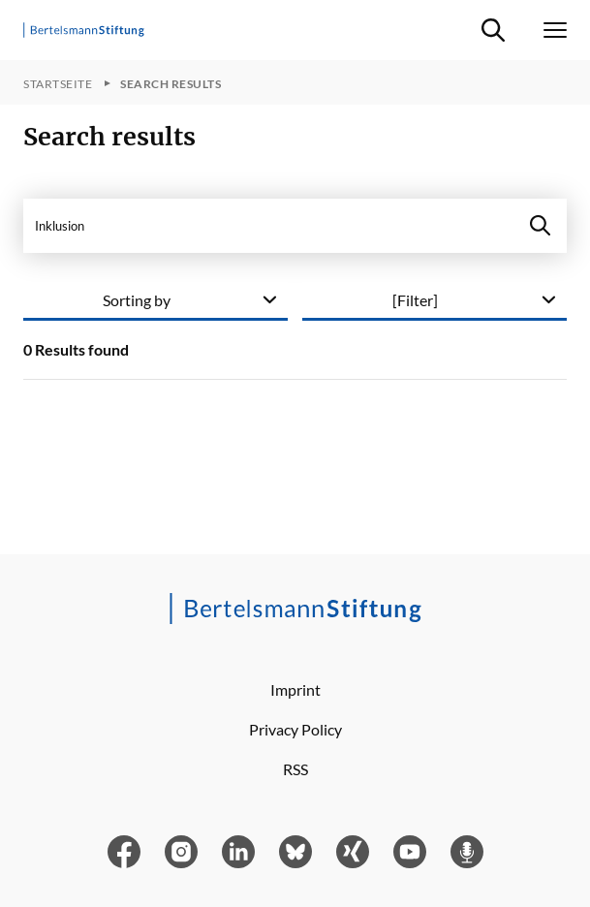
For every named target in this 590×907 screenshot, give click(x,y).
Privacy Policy (295, 729)
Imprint (295, 689)
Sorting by (137, 300)
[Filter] (415, 300)
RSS (295, 769)
